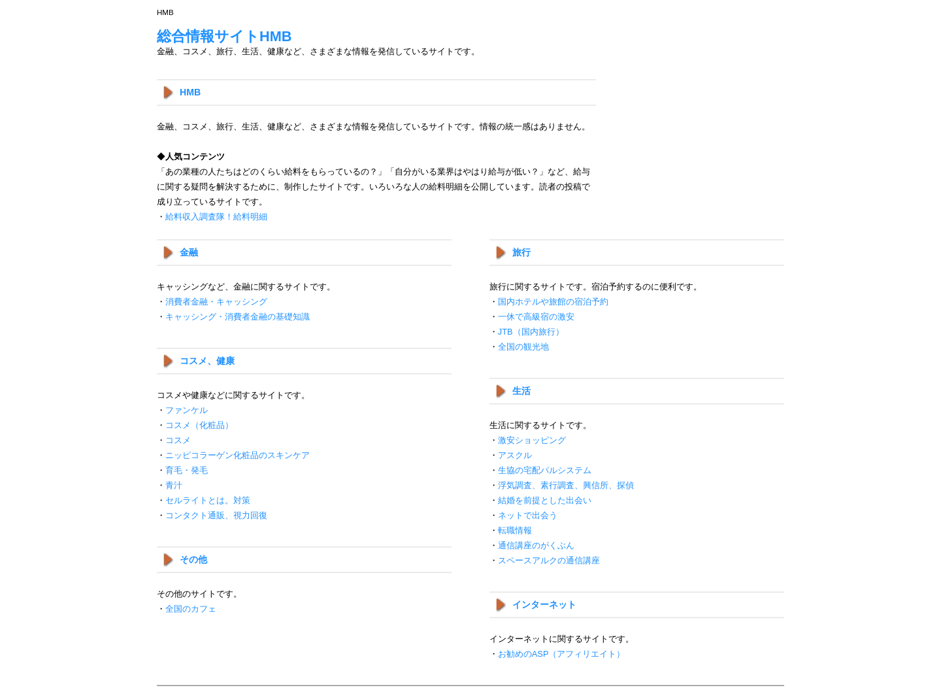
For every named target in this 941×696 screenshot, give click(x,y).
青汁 (173, 485)
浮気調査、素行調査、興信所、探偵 (566, 485)
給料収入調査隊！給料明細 (216, 217)
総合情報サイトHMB (224, 36)
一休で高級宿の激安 (536, 317)
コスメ (178, 440)
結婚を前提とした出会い (544, 500)
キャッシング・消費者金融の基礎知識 (237, 317)
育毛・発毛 (186, 470)
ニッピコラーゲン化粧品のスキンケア (237, 455)
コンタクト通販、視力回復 (216, 515)
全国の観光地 (523, 347)
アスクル (515, 455)
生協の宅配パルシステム (544, 470)
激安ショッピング (532, 440)
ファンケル (186, 410)
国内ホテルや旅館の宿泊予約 (553, 302)
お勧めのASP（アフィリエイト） (561, 654)
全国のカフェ (190, 609)
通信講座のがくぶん (536, 545)
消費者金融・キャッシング (216, 302)
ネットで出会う (527, 515)
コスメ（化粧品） (199, 425)
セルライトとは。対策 (207, 500)
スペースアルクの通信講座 (549, 560)
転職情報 (515, 530)
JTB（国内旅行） (531, 332)
